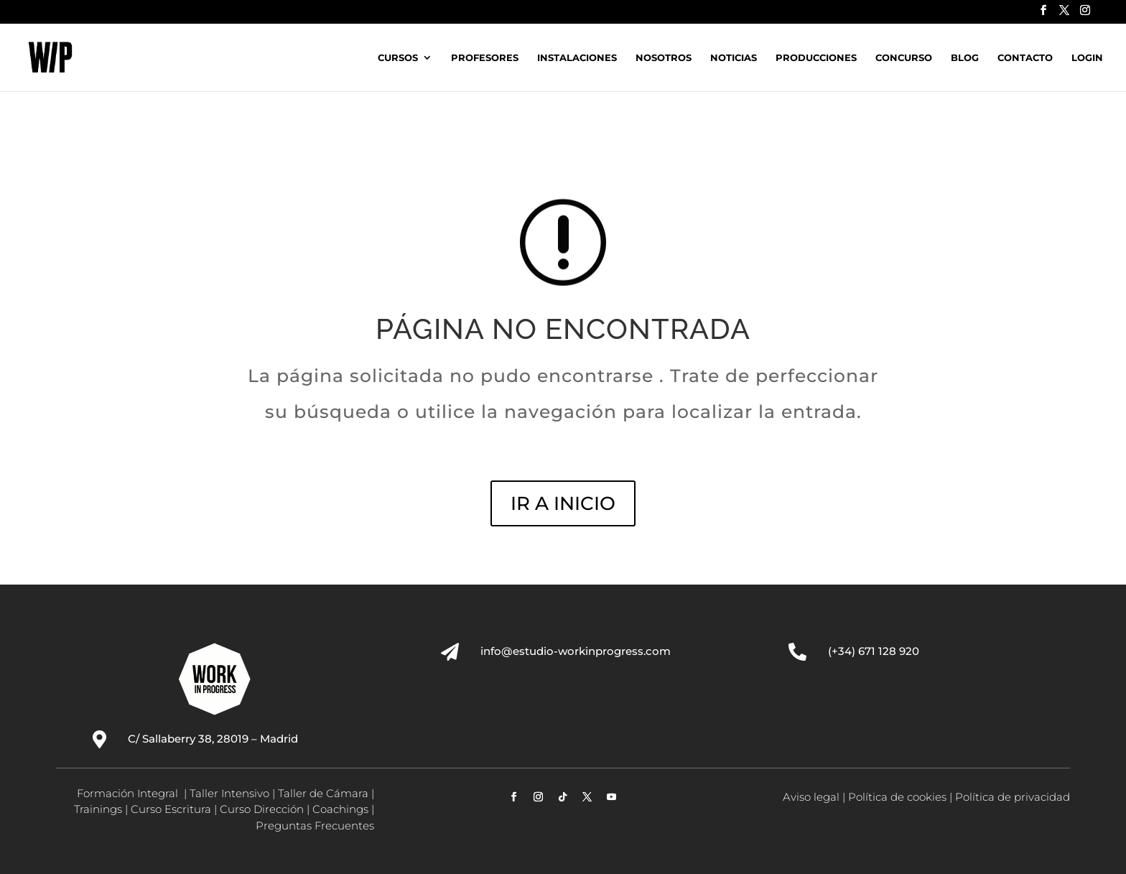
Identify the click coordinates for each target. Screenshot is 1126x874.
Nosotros (664, 57)
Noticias (733, 57)
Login (1087, 57)
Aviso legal (811, 797)
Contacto (1025, 57)
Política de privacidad (1012, 797)
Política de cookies (897, 797)
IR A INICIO (563, 503)
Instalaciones (577, 57)
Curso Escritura (171, 809)
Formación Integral (129, 793)
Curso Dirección (262, 809)
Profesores (484, 57)
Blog (965, 57)
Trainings (98, 809)
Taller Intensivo (229, 793)
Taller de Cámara (323, 793)
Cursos (398, 57)
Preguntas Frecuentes (315, 825)
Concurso (903, 57)
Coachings (340, 809)
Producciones (816, 57)
